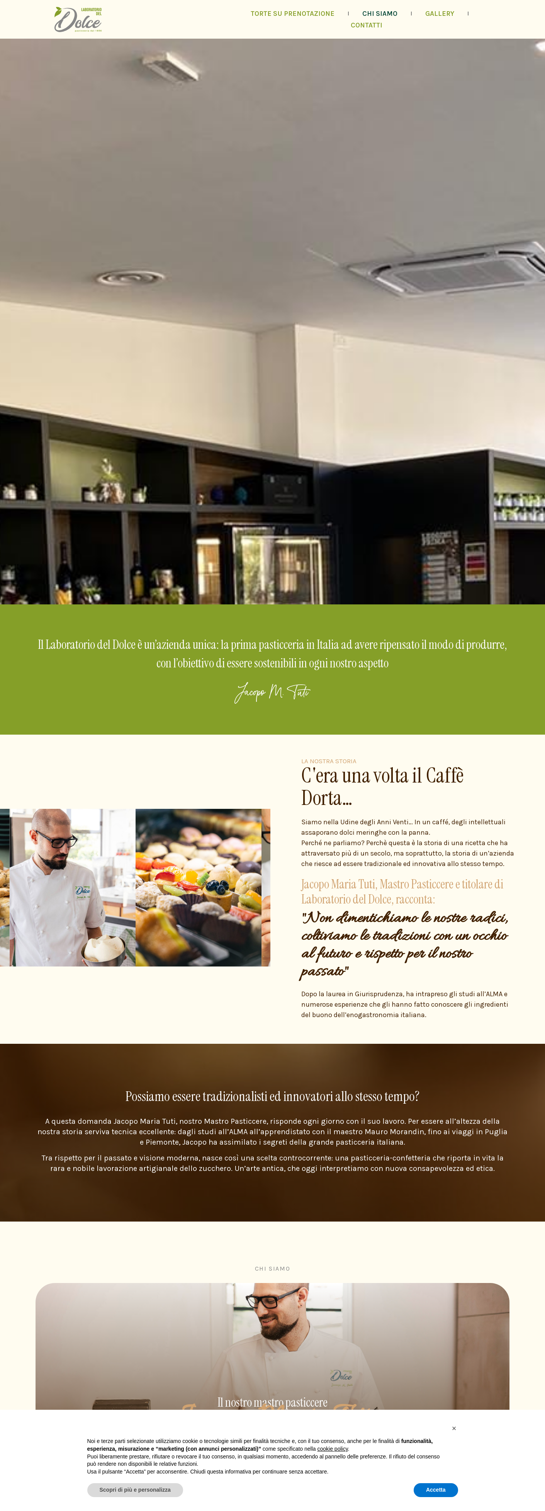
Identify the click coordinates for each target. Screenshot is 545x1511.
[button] (454, 1428)
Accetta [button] (436, 1490)
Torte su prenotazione (292, 13)
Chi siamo (379, 13)
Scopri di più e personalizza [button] (135, 1490)
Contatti (366, 25)
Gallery (439, 13)
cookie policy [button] (332, 1449)
